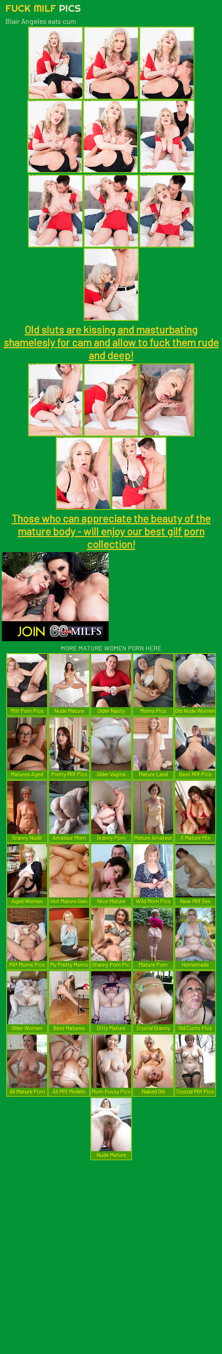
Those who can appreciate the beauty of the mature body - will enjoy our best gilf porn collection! (111, 531)
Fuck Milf (43, 8)
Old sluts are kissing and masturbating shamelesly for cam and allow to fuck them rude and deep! (111, 342)
